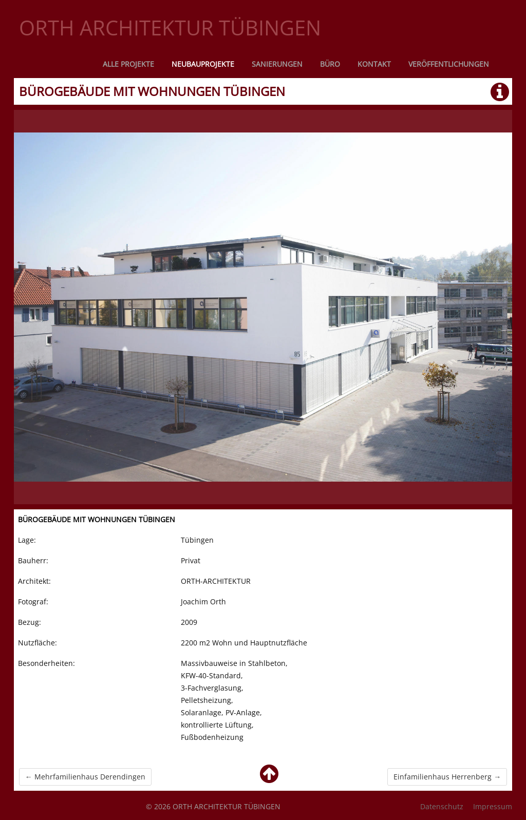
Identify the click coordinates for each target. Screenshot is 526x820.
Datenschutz (441, 806)
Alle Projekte (128, 64)
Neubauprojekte (203, 64)
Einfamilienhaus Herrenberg (447, 776)
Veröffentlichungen (448, 64)
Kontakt (374, 64)
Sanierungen (277, 64)
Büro (330, 64)
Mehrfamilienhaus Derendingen (85, 776)
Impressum (492, 806)
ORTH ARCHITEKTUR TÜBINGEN (170, 27)
